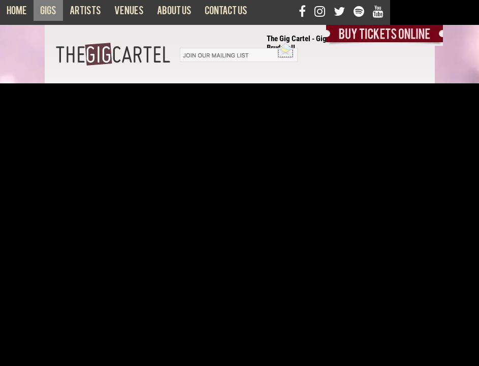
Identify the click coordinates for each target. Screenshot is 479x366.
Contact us (226, 13)
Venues (129, 13)
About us (174, 13)
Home (17, 13)
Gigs (48, 13)
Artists (85, 13)
